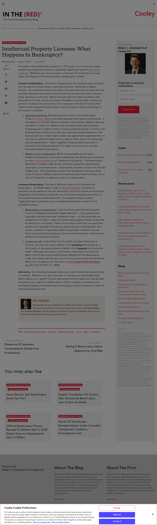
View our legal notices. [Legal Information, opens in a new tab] (60, 523)
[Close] (153, 515)
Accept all (117, 522)
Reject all (117, 515)
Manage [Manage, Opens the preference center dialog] (117, 508)
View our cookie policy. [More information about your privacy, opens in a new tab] (42, 523)
